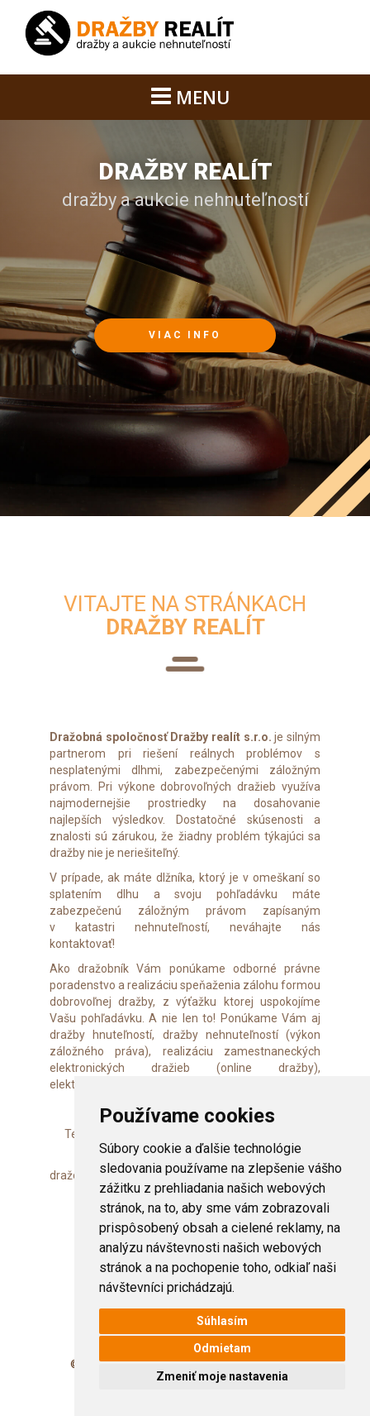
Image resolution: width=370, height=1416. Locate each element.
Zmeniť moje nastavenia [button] (222, 1376)
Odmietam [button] (222, 1348)
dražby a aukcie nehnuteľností (185, 184)
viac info (185, 335)
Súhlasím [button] (222, 1321)
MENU (190, 96)
